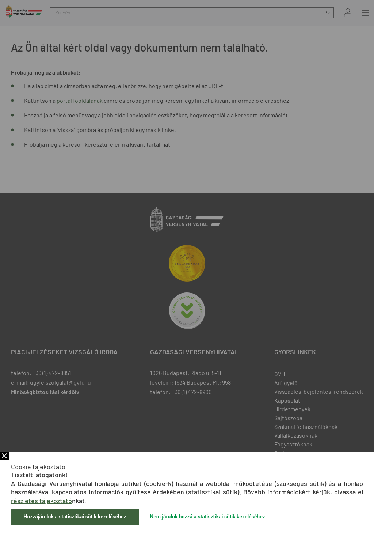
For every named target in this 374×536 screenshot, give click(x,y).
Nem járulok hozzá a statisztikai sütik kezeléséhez (207, 517)
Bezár (4, 456)
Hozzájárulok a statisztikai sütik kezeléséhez (74, 517)
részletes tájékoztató (41, 501)
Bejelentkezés (347, 12)
